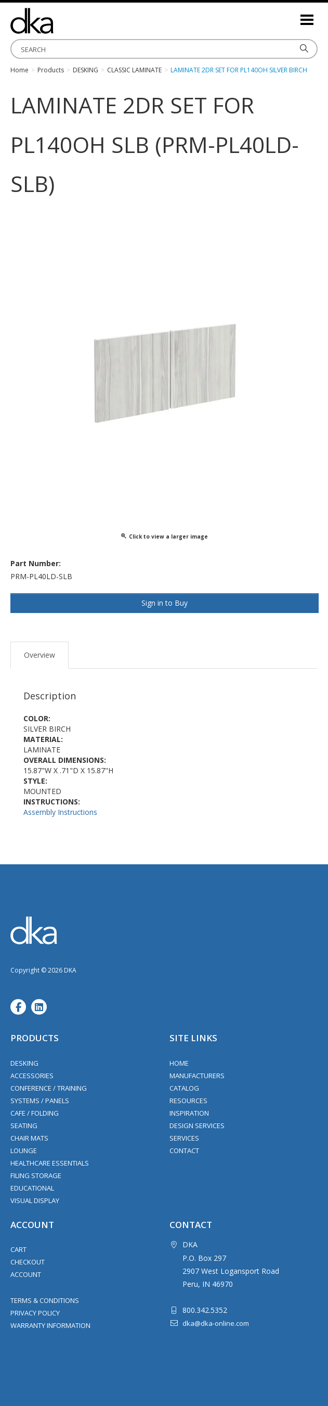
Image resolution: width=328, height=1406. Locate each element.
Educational (32, 1188)
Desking (24, 1063)
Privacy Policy (35, 1313)
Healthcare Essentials (49, 1163)
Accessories (32, 1075)
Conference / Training (48, 1088)
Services (184, 1138)
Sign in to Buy (164, 603)
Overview (39, 655)
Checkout (27, 1262)
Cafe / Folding (34, 1113)
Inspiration (189, 1113)
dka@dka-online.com (215, 1323)
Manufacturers (197, 1075)
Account (25, 1274)
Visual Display (34, 1200)
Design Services (197, 1125)
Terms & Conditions (44, 1300)
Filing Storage (35, 1175)
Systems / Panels (39, 1100)
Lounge (23, 1150)
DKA (62, 21)
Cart (18, 1249)
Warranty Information (50, 1325)
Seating (23, 1125)
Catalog (184, 1088)
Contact (184, 1150)
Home (179, 1063)
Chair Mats (29, 1138)
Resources (188, 1100)
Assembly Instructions (60, 812)
